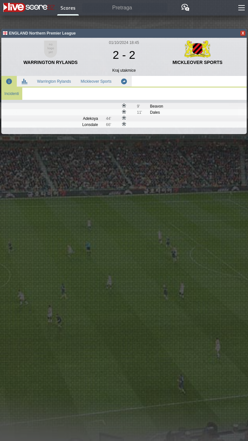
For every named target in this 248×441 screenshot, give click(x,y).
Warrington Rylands (54, 81)
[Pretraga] (124, 8)
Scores (68, 8)
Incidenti (12, 93)
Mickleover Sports (96, 81)
